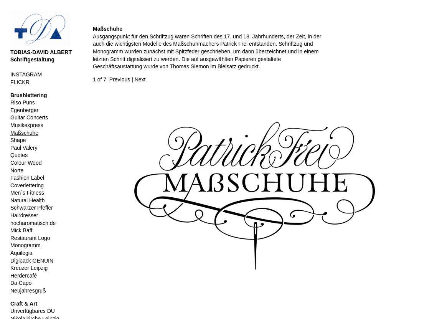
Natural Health (27, 200)
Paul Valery (24, 148)
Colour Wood (25, 163)
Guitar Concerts (29, 117)
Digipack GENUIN (31, 261)
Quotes (19, 155)
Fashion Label (27, 178)
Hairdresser (24, 215)
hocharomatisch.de (33, 223)
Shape (18, 140)
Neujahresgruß (28, 291)
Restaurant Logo (30, 238)
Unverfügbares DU (32, 311)
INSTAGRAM (26, 74)
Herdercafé (23, 276)
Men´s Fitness (27, 193)
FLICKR (20, 82)
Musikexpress (26, 125)
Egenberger (24, 110)
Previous (119, 79)
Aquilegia (21, 253)
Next (140, 79)
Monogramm (25, 245)
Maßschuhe (24, 133)
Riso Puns (22, 102)
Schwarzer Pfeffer (31, 208)
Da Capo (20, 283)
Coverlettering (27, 185)
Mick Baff (21, 230)
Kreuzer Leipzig (29, 268)
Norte (16, 170)
